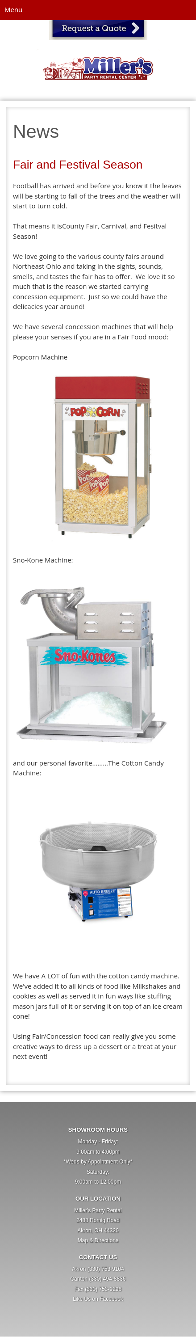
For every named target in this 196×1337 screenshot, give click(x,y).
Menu (13, 9)
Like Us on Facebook (98, 1299)
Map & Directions (98, 1240)
